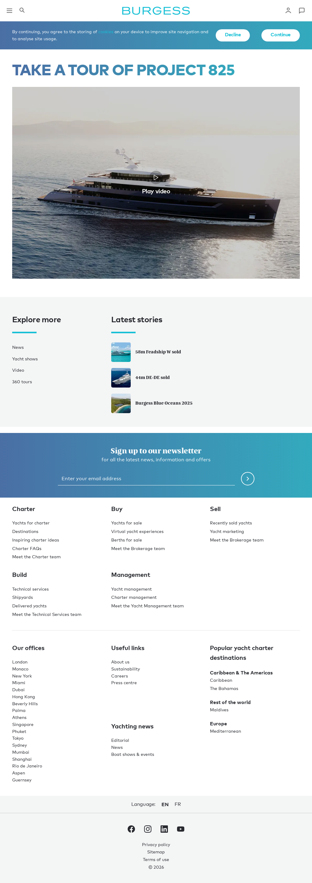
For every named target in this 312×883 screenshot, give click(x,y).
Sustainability (125, 668)
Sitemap (156, 851)
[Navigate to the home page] (156, 11)
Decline (233, 34)
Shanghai (22, 759)
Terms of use (156, 859)
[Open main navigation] (9, 10)
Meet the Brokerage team (138, 548)
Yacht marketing (227, 531)
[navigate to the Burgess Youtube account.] (180, 830)
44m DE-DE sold (140, 378)
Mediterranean (225, 731)
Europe (218, 723)
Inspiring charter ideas (35, 539)
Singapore (23, 724)
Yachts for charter (31, 522)
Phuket (19, 731)
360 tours (22, 381)
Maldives (219, 709)
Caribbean (221, 680)
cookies (105, 31)
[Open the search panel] (22, 11)
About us (120, 661)
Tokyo (17, 738)
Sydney (19, 745)
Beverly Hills (25, 703)
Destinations (25, 531)
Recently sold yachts (231, 522)
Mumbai (20, 752)
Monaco (20, 668)
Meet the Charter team (36, 556)
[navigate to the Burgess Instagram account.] (147, 830)
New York (22, 675)
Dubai (18, 689)
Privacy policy (156, 844)
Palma (19, 710)
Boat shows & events (132, 754)
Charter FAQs (26, 548)
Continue (281, 34)
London (19, 661)
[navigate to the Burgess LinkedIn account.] (164, 830)
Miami (18, 682)
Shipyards (22, 597)
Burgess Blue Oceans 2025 (152, 403)
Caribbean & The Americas (241, 673)
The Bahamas (224, 688)
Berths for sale (126, 539)
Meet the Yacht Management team (147, 605)
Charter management (134, 597)
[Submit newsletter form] (247, 478)
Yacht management (131, 589)
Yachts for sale (126, 522)
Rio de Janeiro (27, 765)
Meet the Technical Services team (46, 614)
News (18, 347)
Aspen (18, 772)
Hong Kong (23, 696)
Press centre (124, 682)
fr (178, 804)
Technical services (30, 589)
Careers (119, 675)
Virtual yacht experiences (137, 531)
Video (18, 370)
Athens (19, 717)
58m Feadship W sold (146, 352)
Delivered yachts (29, 605)
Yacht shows (25, 358)
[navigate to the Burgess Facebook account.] (131, 830)
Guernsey (21, 779)
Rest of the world (230, 702)
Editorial (120, 740)
